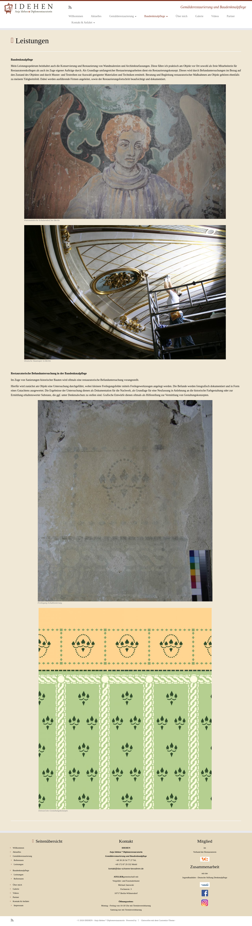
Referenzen (19, 860)
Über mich (181, 16)
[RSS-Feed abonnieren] (71, 7)
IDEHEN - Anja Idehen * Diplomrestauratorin (104, 920)
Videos (215, 16)
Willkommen (76, 16)
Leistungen (18, 864)
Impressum (18, 905)
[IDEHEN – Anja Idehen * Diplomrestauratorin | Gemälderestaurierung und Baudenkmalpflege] (29, 8)
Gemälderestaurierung (122, 16)
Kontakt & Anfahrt (83, 22)
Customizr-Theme (167, 920)
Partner (231, 16)
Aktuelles (96, 16)
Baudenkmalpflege (156, 16)
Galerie (199, 16)
